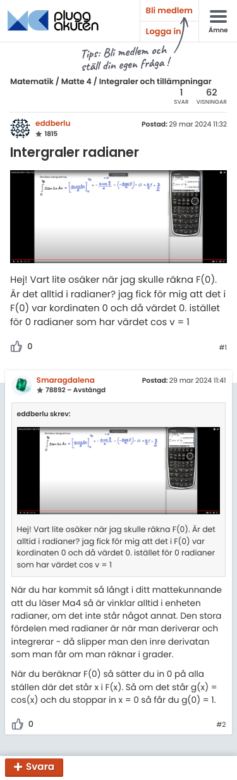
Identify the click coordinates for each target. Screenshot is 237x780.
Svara (40, 767)
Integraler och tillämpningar (155, 82)
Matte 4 (76, 82)
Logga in (163, 31)
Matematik (32, 82)
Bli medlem (169, 10)
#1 (223, 348)
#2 (221, 725)
